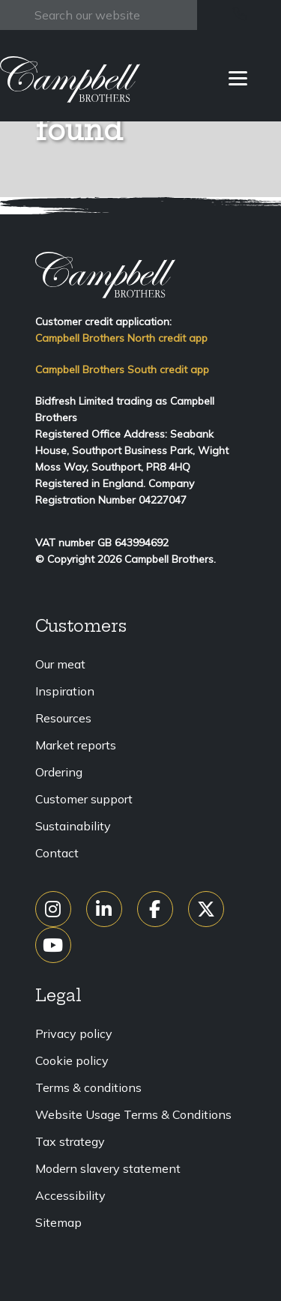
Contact (57, 852)
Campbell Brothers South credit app (122, 369)
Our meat (60, 663)
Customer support (84, 798)
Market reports (75, 744)
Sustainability (73, 825)
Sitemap (58, 1222)
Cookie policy (72, 1060)
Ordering (58, 771)
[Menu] (238, 76)
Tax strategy (70, 1141)
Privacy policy (73, 1033)
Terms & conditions (88, 1087)
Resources (63, 717)
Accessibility (70, 1195)
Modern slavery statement (108, 1168)
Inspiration (64, 690)
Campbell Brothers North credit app (121, 338)
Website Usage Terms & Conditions (133, 1114)
